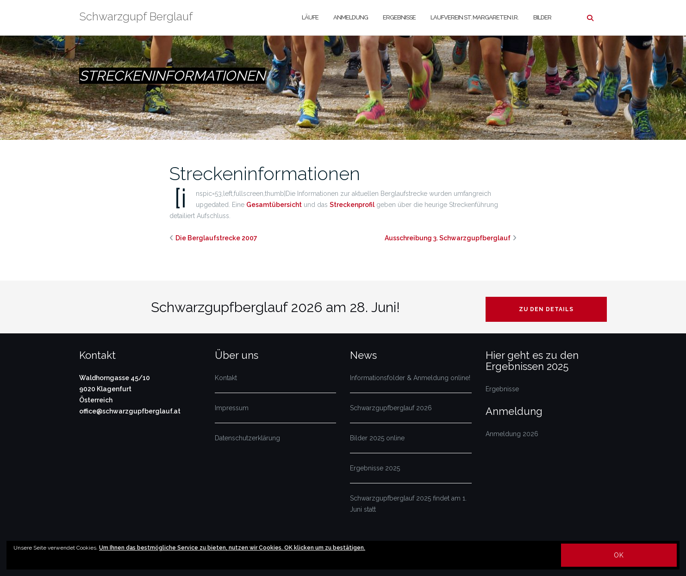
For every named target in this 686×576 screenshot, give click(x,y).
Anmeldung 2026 (512, 434)
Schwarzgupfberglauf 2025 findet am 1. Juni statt (408, 504)
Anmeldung (350, 17)
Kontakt (226, 378)
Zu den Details (546, 309)
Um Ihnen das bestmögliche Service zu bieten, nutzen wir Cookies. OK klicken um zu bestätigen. (232, 548)
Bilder (542, 17)
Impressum (232, 408)
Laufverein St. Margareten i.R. (474, 17)
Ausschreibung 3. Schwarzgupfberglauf (448, 238)
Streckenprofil (352, 204)
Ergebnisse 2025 (375, 468)
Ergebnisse (399, 17)
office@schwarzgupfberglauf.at (130, 411)
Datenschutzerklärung (247, 438)
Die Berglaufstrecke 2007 (216, 238)
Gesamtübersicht (274, 204)
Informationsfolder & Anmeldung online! (410, 378)
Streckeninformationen (264, 173)
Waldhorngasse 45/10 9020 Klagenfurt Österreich (114, 389)
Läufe (310, 17)
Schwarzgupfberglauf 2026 (391, 408)
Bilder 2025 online (377, 438)
